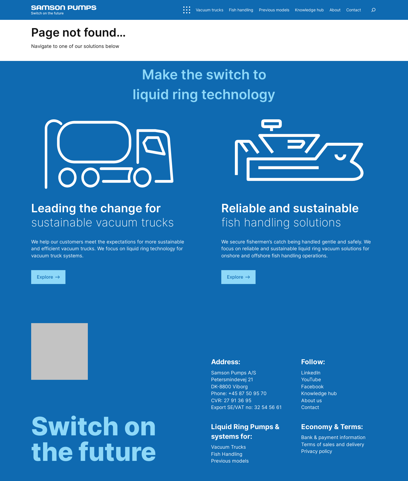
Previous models (230, 461)
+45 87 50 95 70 (247, 393)
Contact (310, 407)
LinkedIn (310, 373)
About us (311, 400)
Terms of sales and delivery (332, 444)
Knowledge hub (319, 393)
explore (48, 277)
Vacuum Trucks (228, 447)
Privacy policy (316, 451)
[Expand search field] (373, 10)
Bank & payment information (333, 437)
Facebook (312, 386)
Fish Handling (226, 454)
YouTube (311, 379)
